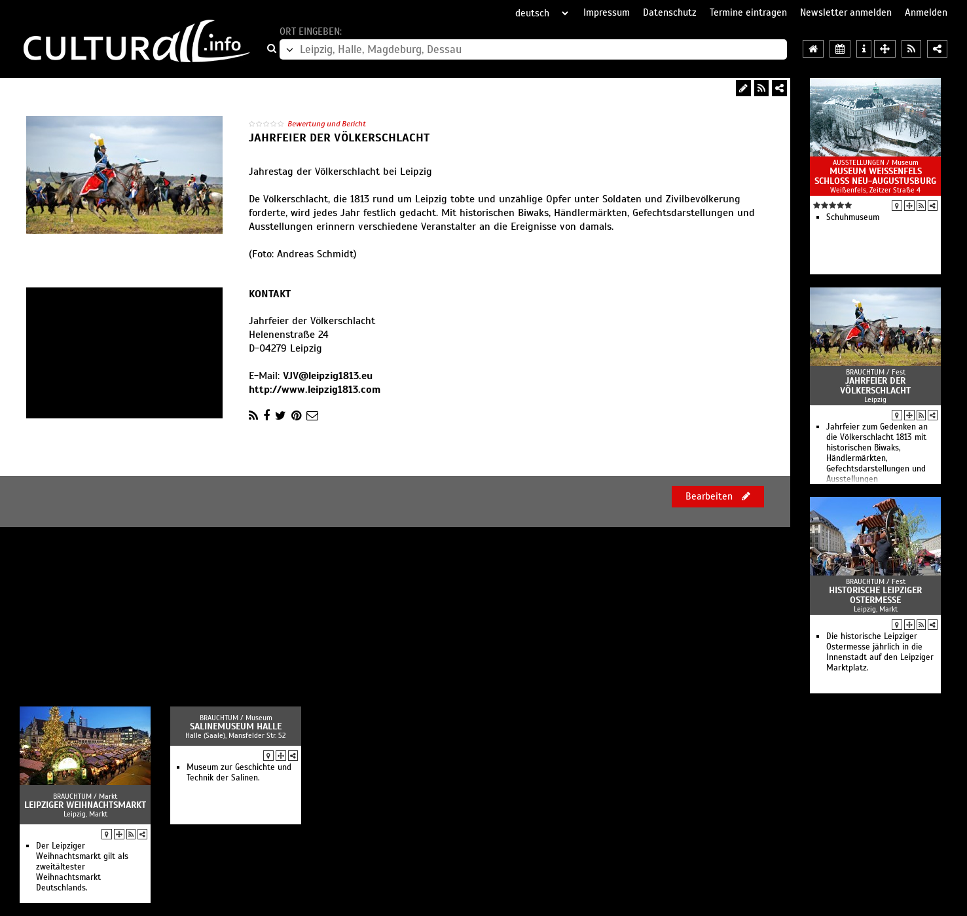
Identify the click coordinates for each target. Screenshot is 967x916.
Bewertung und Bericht (326, 123)
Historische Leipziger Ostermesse (875, 595)
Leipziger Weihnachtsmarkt (85, 805)
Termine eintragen (748, 12)
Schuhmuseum (852, 217)
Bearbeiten (717, 496)
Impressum (606, 12)
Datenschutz (670, 12)
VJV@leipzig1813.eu (328, 375)
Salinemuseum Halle (236, 726)
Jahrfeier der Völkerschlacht (875, 385)
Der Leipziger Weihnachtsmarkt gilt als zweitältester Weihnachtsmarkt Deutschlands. (82, 867)
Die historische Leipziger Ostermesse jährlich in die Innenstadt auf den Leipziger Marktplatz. (880, 652)
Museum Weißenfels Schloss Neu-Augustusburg (875, 176)
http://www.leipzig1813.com (314, 389)
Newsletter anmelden (846, 12)
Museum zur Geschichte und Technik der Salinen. (239, 772)
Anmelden (926, 12)
